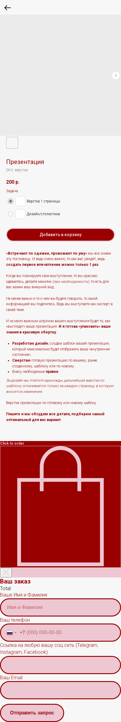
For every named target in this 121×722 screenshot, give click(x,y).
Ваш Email (11, 677)
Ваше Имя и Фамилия (23, 595)
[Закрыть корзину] (6, 572)
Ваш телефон (15, 620)
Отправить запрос (32, 712)
